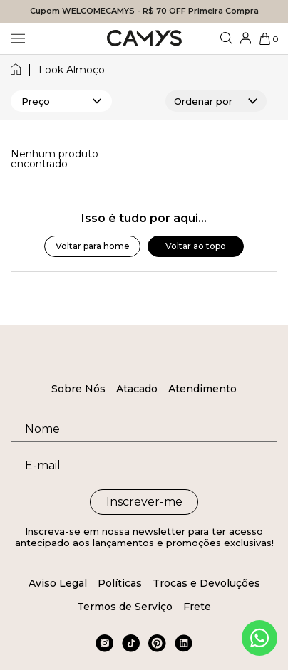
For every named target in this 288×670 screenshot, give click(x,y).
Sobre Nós (78, 388)
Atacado (137, 388)
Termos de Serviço (125, 606)
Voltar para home (93, 246)
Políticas (120, 583)
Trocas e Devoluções (206, 583)
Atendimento (202, 388)
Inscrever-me (144, 501)
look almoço (71, 70)
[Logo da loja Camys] (144, 39)
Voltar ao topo (195, 246)
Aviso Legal (58, 583)
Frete (197, 606)
